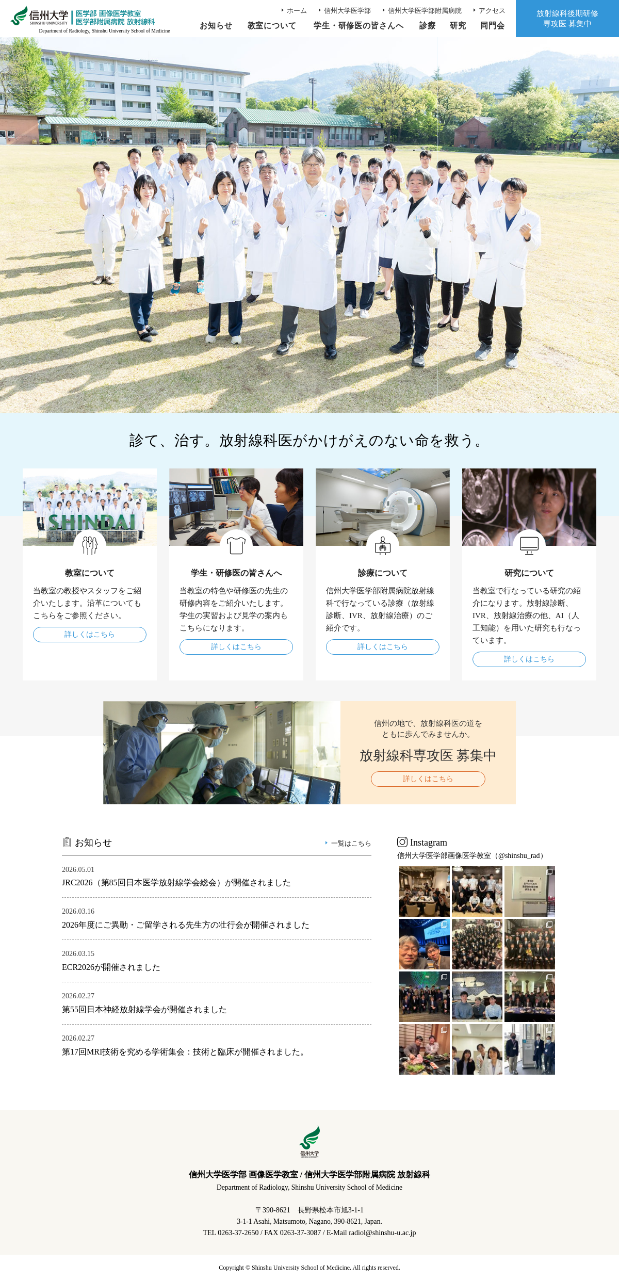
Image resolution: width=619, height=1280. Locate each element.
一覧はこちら (351, 843)
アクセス (492, 10)
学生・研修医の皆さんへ (358, 25)
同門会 (492, 25)
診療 (427, 25)
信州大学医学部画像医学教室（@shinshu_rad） (472, 856)
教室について (272, 25)
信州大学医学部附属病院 (425, 10)
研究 (458, 25)
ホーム (297, 10)
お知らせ (215, 25)
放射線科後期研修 (567, 19)
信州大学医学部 (347, 10)
